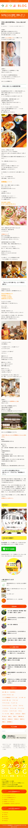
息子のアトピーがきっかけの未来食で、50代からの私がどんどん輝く (6, 746)
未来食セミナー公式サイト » (7, 498)
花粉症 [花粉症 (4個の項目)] (16, 719)
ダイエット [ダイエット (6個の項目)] (13, 708)
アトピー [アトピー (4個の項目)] (15, 700)
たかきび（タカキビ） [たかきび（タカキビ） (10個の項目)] (7, 694)
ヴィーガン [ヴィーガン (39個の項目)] (5, 713)
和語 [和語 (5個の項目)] (23, 713)
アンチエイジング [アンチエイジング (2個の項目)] (6, 705)
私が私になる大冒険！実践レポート (17, 26)
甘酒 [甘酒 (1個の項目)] (14, 716)
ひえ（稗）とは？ (10, 594)
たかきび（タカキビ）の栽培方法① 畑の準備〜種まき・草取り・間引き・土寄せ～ (17, 640)
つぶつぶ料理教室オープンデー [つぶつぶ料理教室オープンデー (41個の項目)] (9, 697)
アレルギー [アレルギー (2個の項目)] (14, 703)
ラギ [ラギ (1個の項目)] (20, 711)
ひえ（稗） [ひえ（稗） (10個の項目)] (22, 697)
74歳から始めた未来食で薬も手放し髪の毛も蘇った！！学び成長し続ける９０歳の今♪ (17, 666)
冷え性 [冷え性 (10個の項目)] (18, 713)
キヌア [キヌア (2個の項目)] (21, 705)
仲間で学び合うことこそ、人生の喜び (15, 599)
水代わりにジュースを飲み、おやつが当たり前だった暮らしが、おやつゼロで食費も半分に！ (17, 681)
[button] (4, 11)
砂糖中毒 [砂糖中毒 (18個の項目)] (21, 716)
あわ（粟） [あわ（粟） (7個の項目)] (5, 692)
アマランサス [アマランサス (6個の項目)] (5, 703)
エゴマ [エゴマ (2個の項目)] (15, 705)
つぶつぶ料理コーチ (9, 37)
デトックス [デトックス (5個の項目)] (21, 708)
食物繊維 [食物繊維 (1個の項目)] (9, 721)
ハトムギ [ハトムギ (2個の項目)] (4, 711)
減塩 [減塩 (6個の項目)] (9, 716)
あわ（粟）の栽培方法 (13, 624)
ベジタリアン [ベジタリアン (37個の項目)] (13, 711)
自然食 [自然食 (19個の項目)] (10, 719)
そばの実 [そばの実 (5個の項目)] (12, 692)
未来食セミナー (4, 234)
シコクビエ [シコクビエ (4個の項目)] (5, 708)
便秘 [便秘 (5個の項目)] (12, 713)
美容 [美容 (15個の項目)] (4, 719)
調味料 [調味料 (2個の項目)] (22, 719)
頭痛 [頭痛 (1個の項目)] (3, 721)
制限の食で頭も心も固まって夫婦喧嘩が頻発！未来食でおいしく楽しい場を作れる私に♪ (20, 746)
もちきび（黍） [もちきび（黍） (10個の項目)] (6, 700)
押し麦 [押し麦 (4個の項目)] (4, 716)
